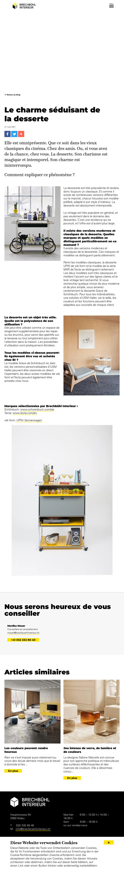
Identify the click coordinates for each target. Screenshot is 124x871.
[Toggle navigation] (111, 6)
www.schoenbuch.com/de (37, 409)
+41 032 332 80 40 (23, 640)
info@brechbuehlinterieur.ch (33, 829)
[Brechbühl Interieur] (24, 6)
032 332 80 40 (25, 825)
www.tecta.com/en (25, 413)
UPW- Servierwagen (29, 420)
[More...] (21, 134)
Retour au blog (13, 94)
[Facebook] (7, 134)
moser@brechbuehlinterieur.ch (23, 632)
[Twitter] (14, 134)
